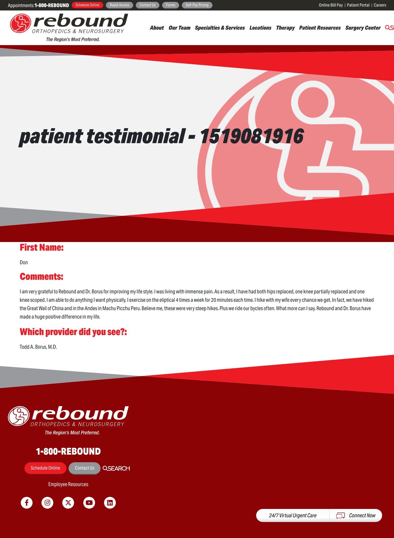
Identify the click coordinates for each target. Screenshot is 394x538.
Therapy (285, 27)
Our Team (179, 27)
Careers (380, 5)
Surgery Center (363, 27)
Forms (170, 4)
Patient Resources (320, 27)
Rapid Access (119, 4)
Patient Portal (358, 5)
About (157, 27)
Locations (260, 27)
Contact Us (147, 4)
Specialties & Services (220, 27)
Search (119, 468)
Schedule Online (87, 4)
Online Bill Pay (331, 5)
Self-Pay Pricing (197, 4)
